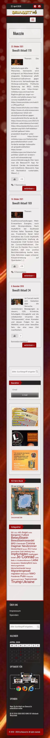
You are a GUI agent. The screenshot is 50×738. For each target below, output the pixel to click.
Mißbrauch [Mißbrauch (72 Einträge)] (25, 574)
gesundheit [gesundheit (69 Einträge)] (15, 552)
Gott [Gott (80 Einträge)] (22, 551)
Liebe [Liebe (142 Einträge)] (34, 560)
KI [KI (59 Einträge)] (16, 560)
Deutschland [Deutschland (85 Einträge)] (16, 549)
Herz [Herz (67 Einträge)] (33, 552)
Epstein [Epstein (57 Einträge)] (25, 549)
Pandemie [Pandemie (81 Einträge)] (15, 576)
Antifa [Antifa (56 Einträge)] (30, 532)
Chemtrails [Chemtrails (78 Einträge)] (20, 544)
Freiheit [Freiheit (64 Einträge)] (34, 549)
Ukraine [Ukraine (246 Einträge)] (28, 582)
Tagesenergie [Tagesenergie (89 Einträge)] (31, 579)
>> (29, 188)
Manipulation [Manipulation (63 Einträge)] (15, 563)
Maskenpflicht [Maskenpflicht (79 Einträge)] (26, 563)
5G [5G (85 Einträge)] (12, 532)
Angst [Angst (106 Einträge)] (25, 532)
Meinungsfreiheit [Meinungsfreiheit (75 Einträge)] (17, 566)
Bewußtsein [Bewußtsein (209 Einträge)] (19, 537)
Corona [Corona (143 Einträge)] (30, 543)
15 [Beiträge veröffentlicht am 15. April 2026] (21, 655)
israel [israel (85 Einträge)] (13, 557)
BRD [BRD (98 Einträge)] (13, 543)
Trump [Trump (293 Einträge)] (16, 581)
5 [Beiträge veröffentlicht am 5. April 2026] (37, 649)
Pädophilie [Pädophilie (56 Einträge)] (29, 576)
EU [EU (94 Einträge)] (29, 549)
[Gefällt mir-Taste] (14, 179)
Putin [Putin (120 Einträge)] (23, 576)
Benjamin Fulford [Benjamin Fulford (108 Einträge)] (20, 535)
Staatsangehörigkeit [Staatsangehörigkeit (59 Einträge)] (17, 579)
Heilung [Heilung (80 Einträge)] (27, 551)
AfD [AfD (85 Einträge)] (19, 532)
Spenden (14, 615)
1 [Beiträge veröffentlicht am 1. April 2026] (20, 649)
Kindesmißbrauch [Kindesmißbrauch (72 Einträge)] (24, 560)
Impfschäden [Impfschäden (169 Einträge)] (19, 554)
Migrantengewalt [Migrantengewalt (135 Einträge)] (21, 570)
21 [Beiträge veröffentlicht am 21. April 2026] (16, 658)
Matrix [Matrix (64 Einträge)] (35, 563)
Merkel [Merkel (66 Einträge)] (28, 568)
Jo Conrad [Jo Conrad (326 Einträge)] (25, 557)
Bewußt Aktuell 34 (21, 290)
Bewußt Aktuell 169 (22, 203)
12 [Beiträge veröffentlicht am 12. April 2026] (38, 652)
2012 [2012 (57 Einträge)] (15, 532)
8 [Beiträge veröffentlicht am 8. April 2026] (20, 652)
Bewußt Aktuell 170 (21, 50)
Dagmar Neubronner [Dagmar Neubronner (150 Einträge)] (24, 545)
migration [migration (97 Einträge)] (15, 573)
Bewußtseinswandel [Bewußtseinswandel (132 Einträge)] (22, 540)
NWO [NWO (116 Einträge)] (32, 573)
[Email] (25, 390)
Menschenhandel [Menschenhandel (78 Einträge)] (18, 568)
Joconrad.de (16, 517)
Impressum (15, 611)
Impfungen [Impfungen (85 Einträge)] (33, 554)
